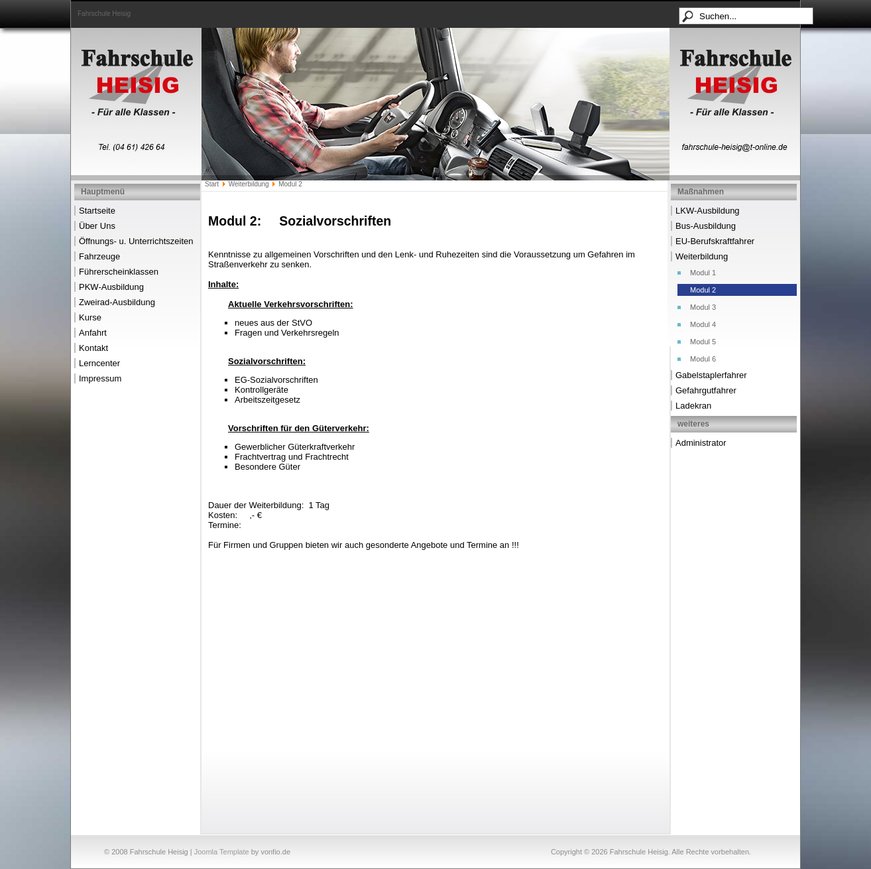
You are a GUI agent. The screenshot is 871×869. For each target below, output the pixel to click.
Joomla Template (221, 852)
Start (212, 184)
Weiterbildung (249, 184)
